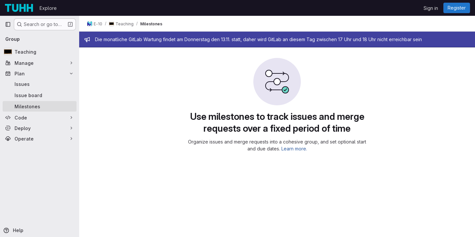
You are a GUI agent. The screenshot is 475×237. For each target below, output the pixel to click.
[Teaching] (40, 51)
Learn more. (294, 148)
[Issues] (40, 84)
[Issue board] (40, 95)
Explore (48, 8)
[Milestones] (40, 106)
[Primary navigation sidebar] (8, 24)
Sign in (431, 8)
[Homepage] (19, 8)
